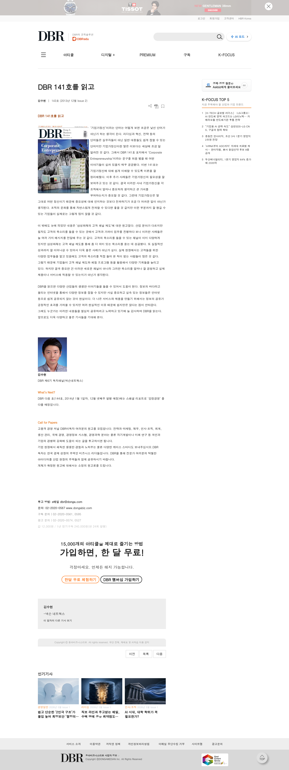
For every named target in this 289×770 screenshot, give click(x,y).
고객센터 (229, 18)
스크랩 (163, 106)
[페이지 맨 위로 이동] (263, 759)
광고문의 (217, 744)
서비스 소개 (73, 744)
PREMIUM (147, 54)
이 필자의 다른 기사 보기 (58, 620)
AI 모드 (239, 37)
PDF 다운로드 (156, 106)
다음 (160, 654)
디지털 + (108, 54)
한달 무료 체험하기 (80, 579)
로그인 (201, 18)
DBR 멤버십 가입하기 (121, 579)
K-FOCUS (226, 54)
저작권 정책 (113, 744)
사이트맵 (197, 744)
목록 (146, 654)
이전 (132, 654)
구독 (186, 54)
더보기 (150, 106)
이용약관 (95, 744)
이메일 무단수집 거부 (172, 744)
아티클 (68, 54)
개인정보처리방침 (139, 744)
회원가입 (215, 18)
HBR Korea (244, 18)
